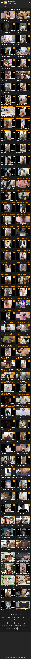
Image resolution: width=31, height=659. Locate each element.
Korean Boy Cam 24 (5, 56)
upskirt (10, 587)
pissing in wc (4, 501)
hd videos (21, 226)
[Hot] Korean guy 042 (6, 597)
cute (9, 106)
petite (5, 322)
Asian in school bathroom (7, 164)
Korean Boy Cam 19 (20, 381)
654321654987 (19, 80)
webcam (10, 58)
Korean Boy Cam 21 (20, 489)
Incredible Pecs (19, 152)
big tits (20, 527)
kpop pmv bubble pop (21, 417)
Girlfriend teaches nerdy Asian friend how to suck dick (8, 405)
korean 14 (18, 393)
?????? (17, 164)
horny (28, 238)
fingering (23, 575)
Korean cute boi (20, 501)
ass (12, 310)
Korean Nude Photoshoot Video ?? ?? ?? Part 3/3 (8, 116)
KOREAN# (3, 176)
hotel (15, 628)
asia (8, 34)
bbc (25, 334)
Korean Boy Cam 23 (20, 465)
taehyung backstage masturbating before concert (23, 537)
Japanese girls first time (21, 188)
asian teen (12, 515)
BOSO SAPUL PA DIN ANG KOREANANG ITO (8, 585)
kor (8, 178)
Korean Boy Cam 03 (20, 513)
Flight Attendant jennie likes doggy (23, 585)
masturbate (13, 527)
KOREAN (3, 237)
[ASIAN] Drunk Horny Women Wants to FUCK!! (23, 357)
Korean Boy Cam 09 (20, 176)
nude (14, 46)
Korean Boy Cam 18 (5, 92)
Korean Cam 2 (4, 285)
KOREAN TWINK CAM (5, 68)
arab (22, 620)
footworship (27, 478)
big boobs (21, 238)
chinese (5, 106)
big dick (26, 563)
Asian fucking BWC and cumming (8, 465)
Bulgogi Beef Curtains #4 (22, 321)
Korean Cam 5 (19, 249)
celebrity (9, 21)
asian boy (25, 406)
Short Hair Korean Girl (6, 381)
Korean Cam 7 (4, 453)
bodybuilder (25, 21)
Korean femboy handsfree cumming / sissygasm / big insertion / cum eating (8, 393)
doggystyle (21, 587)
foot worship (28, 82)
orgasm (8, 322)
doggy (4, 491)
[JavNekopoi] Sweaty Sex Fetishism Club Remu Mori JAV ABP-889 (23, 453)
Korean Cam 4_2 (4, 212)
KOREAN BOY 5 (4, 80)
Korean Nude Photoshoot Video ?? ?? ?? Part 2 (8, 44)
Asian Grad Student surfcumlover (8, 561)
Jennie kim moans (5, 20)
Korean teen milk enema (22, 561)
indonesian (18, 625)
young (10, 620)
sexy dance (27, 310)
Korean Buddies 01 (20, 56)
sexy (24, 46)
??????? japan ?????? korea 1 (7, 188)
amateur (6, 58)
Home (2, 6)
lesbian (16, 620)
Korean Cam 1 (19, 32)
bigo (13, 617)
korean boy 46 (19, 44)
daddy (8, 617)
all (23, 617)
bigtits (25, 238)
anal (23, 563)
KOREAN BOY (4, 417)
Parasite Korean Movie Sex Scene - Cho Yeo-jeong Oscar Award (8, 429)
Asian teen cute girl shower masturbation (8, 441)
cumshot (21, 214)
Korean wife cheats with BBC (7, 369)
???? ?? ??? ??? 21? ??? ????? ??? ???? (8, 525)
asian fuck (11, 466)
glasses (13, 406)
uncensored (10, 46)
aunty (19, 617)
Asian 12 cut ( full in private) (7, 297)
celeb (13, 430)
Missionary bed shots (21, 609)
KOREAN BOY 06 (19, 369)
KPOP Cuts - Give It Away (22, 309)
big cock (25, 539)
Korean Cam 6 (19, 68)
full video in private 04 (6, 104)
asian (2, 21)
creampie (12, 190)
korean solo (3, 128)
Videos (8, 6)
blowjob (5, 190)
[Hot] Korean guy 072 (6, 609)
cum (24, 58)
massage (13, 442)
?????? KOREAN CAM (5, 32)
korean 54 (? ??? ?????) (21, 212)
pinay (17, 623)
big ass (20, 563)
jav (26, 454)
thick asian (12, 491)
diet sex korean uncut (6, 549)
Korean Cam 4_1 (20, 273)
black (27, 334)
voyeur (13, 587)
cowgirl (13, 551)
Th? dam (3, 513)
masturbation (7, 142)
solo (11, 34)
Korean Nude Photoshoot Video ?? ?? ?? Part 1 (23, 128)
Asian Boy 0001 (19, 405)
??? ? (17, 200)
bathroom (9, 166)
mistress (4, 623)
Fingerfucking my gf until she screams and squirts (23, 573)
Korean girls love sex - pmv (7, 321)
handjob (23, 503)
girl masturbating (13, 346)
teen (9, 190)
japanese (21, 418)
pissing (14, 503)
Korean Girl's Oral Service (22, 549)
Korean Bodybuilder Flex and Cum (23, 20)
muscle (24, 154)
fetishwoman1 (19, 477)
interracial (21, 334)
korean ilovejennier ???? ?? (22, 429)
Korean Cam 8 (4, 152)
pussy (13, 575)
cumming (14, 394)
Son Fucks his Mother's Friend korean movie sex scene (8, 345)
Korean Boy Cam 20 (5, 537)
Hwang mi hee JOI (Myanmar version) (8, 573)
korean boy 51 (4, 224)
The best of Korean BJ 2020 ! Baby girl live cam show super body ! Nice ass (8, 200)
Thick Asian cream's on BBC (7, 489)
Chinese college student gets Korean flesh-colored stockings (23, 525)
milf (20, 575)
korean (5, 21)
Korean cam (19, 261)
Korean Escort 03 (5, 309)
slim (13, 58)
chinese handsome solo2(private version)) (8, 477)
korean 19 (3, 140)
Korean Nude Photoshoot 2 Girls (23, 297)
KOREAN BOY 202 (5, 261)
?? (23, 478)
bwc (8, 466)
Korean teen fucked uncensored (23, 597)
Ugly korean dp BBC (20, 333)
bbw (29, 587)
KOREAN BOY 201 (5, 357)
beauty (23, 623)
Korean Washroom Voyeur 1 (7, 333)
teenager (25, 190)
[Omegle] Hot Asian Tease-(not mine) (23, 237)
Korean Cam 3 (19, 116)
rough (3, 628)
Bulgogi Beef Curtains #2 (22, 224)
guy (24, 625)
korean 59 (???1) (20, 140)
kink (20, 82)
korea (13, 34)
